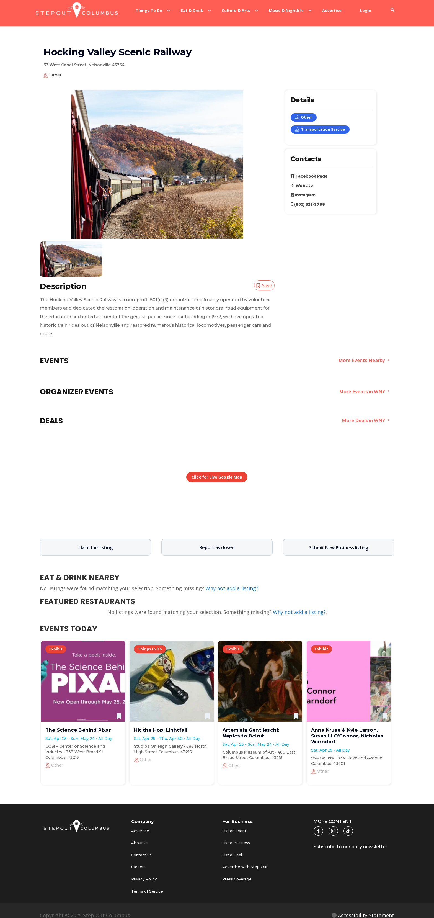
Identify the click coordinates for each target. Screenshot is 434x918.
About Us (139, 835)
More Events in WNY (362, 384)
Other (303, 110)
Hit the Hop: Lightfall (160, 723)
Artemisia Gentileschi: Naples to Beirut (251, 725)
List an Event (234, 823)
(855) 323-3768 (308, 197)
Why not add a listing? (231, 581)
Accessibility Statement (365, 908)
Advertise (332, 10)
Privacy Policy (144, 872)
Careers (138, 859)
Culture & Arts (236, 10)
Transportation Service (320, 122)
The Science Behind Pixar (78, 723)
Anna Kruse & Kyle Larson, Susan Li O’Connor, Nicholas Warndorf (347, 728)
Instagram (303, 187)
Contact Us (141, 847)
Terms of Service (147, 884)
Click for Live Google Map (217, 469)
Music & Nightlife (286, 10)
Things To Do (149, 10)
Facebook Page (309, 168)
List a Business (236, 835)
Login (365, 10)
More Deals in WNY (363, 413)
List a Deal (232, 847)
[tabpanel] (71, 251)
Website (302, 178)
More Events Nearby (361, 353)
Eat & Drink (192, 10)
